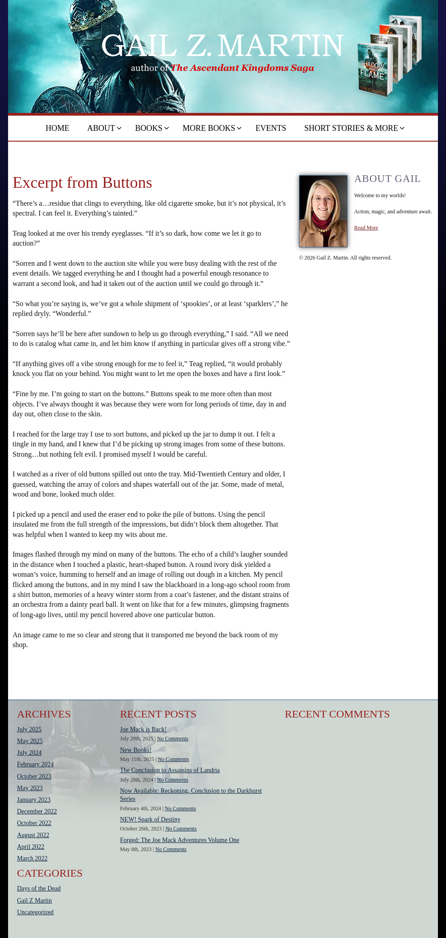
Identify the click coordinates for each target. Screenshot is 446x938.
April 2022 (30, 846)
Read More (366, 228)
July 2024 (29, 752)
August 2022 (33, 835)
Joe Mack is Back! (143, 729)
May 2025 (30, 741)
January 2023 (34, 799)
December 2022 (37, 811)
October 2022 (34, 823)
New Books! (135, 750)
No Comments (173, 738)
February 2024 (35, 764)
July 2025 (29, 729)
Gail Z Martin (34, 900)
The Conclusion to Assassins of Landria (170, 770)
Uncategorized (35, 912)
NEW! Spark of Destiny (150, 819)
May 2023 (30, 788)
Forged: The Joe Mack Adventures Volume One (180, 840)
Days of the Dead (39, 888)
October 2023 (34, 776)
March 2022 (32, 858)
